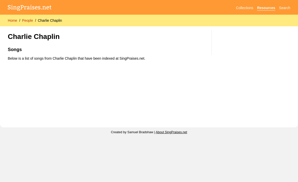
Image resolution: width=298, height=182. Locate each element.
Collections (244, 8)
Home (12, 20)
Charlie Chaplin (50, 20)
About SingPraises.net (171, 132)
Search (284, 8)
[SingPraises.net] (30, 8)
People (27, 20)
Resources (266, 8)
